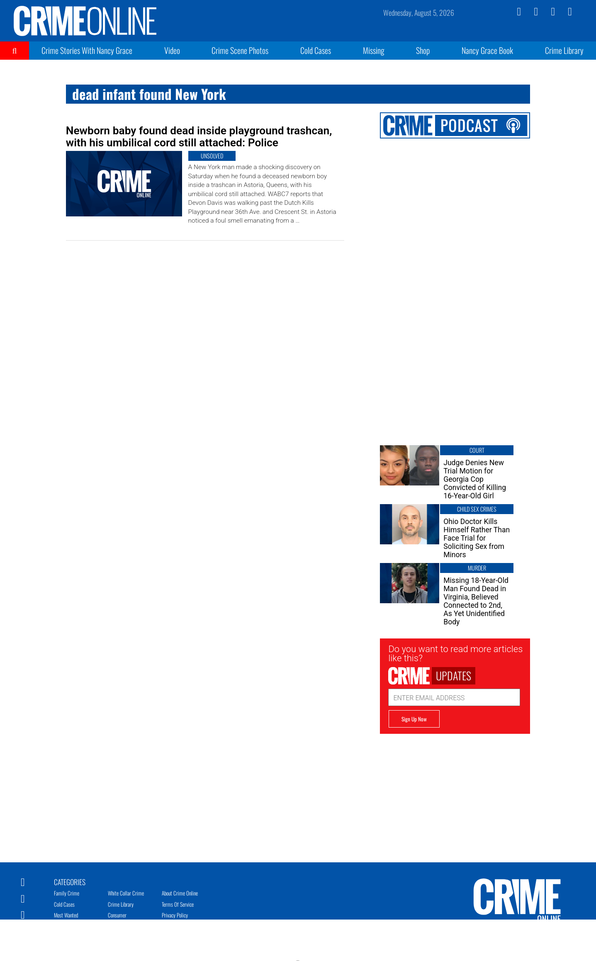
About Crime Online (180, 893)
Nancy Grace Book (487, 50)
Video (172, 50)
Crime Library (564, 50)
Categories (69, 881)
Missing (373, 50)
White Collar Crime (126, 893)
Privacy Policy (175, 915)
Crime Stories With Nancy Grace (86, 50)
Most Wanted (66, 915)
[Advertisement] (455, 792)
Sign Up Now (414, 719)
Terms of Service (178, 904)
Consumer (117, 915)
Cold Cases (315, 50)
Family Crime (66, 893)
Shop (423, 50)
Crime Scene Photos (240, 50)
